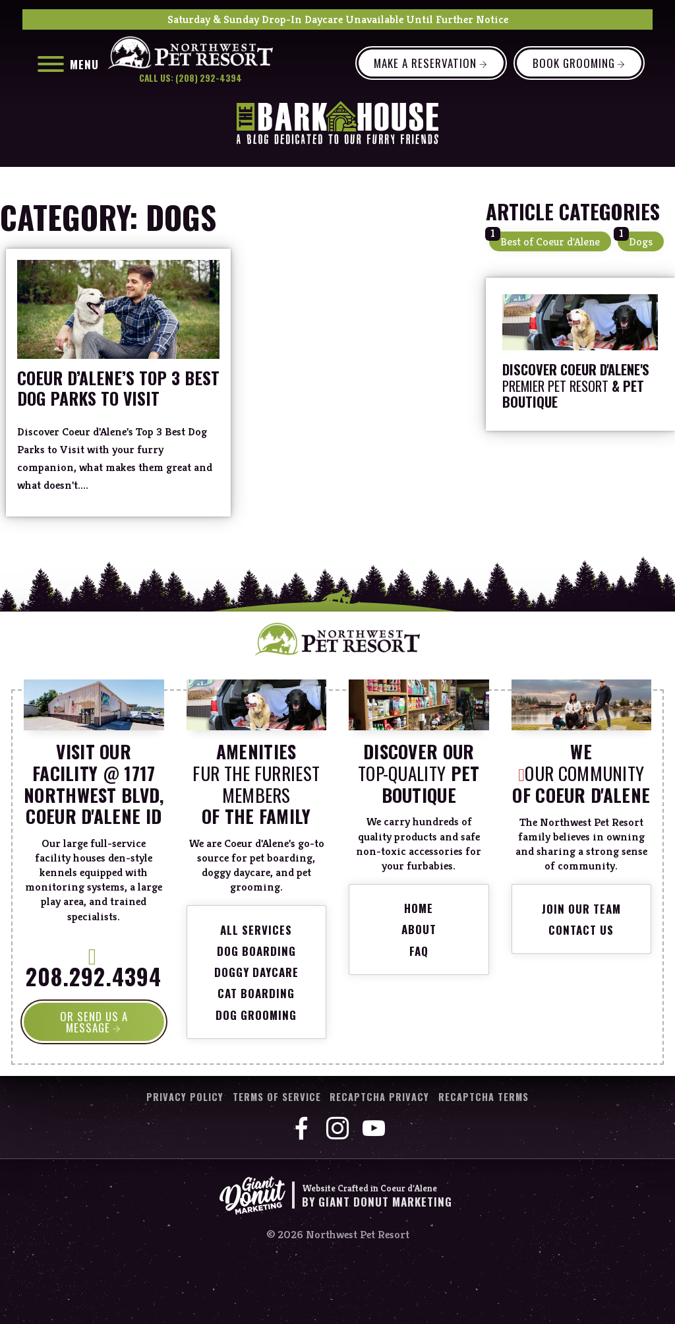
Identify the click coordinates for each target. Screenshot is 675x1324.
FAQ (418, 951)
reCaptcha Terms (483, 1097)
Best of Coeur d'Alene (550, 241)
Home (418, 908)
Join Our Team (581, 908)
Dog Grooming (256, 1015)
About (418, 929)
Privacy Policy (184, 1097)
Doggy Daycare (256, 972)
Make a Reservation (425, 63)
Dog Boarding (256, 951)
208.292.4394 (93, 971)
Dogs (641, 241)
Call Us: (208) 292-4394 (190, 78)
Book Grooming (574, 63)
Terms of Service (277, 1097)
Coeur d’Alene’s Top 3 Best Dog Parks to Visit (118, 387)
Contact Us (581, 930)
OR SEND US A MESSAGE (94, 1022)
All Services (256, 930)
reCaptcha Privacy (379, 1097)
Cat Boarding (256, 993)
